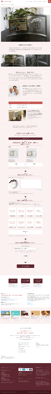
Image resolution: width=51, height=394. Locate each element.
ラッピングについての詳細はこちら (25, 252)
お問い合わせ (45, 1)
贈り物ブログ (33, 316)
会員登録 (12, 316)
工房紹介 (2, 316)
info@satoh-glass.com (27, 339)
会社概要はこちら (38, 347)
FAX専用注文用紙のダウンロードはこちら (7, 300)
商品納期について (29, 303)
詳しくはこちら (29, 119)
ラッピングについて (24, 284)
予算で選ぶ (39, 1)
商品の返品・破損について (31, 304)
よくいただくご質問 (36, 284)
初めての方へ (23, 316)
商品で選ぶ (31, 1)
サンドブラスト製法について (45, 316)
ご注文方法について (11, 284)
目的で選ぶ (35, 1)
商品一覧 (4, 4)
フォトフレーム (8, 4)
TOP (27, 1)
